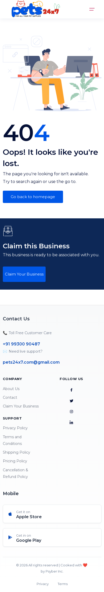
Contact (10, 397)
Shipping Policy (16, 452)
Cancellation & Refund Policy (15, 473)
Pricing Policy (15, 461)
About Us (11, 388)
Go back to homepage (33, 196)
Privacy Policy (15, 428)
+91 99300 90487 (21, 344)
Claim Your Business (24, 274)
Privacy (43, 584)
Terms (63, 584)
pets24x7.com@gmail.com (31, 362)
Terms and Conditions (12, 440)
